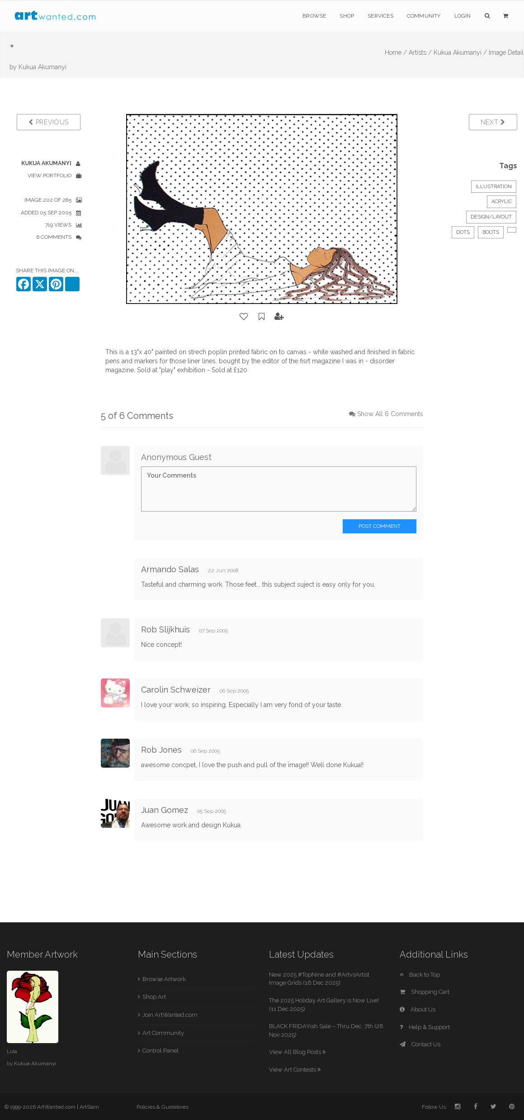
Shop (347, 16)
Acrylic (501, 201)
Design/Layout (491, 217)
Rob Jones (161, 750)
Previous (48, 122)
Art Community (163, 1033)
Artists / (420, 52)
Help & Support (425, 1027)
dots (463, 232)
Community (424, 16)
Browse (314, 16)
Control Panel (160, 1050)
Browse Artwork (164, 979)
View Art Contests (295, 1069)
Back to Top (420, 974)
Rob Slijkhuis (165, 629)
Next (493, 122)
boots (490, 232)
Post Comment (380, 526)
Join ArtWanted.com (170, 1014)
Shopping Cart (424, 991)
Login (462, 16)
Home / (396, 52)
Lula (12, 1051)
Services (380, 16)
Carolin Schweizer (176, 689)
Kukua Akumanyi (42, 67)
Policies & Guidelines (163, 1107)
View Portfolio (49, 175)
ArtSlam (89, 1107)
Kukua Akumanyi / (460, 52)
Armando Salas (170, 569)
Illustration (494, 187)
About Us (417, 1009)
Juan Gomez (164, 810)
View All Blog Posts (297, 1052)
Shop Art (154, 996)
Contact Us (420, 1044)
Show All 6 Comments (390, 414)
